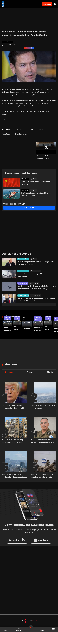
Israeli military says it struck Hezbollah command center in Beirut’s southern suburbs (42, 441)
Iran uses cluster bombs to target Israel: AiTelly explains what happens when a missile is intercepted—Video (27, 329)
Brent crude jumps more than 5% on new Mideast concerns (37, 194)
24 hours (9, 372)
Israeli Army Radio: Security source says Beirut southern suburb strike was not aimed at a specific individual (14, 441)
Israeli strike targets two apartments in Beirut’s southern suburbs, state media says (14, 476)
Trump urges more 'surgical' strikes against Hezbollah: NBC (14, 407)
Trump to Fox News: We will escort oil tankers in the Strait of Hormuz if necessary (36, 299)
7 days (30, 372)
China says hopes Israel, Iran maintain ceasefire (35, 183)
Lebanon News (22, 283)
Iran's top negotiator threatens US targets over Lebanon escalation (35, 263)
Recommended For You (21, 173)
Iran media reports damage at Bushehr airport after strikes (35, 275)
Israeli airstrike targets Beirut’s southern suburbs (43, 407)
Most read (11, 364)
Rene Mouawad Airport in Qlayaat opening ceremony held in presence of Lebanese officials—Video (8, 329)
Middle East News (23, 259)
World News (24, 179)
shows (42, 629)
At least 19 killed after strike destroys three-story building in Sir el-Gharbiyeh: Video (38, 329)
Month (50, 372)
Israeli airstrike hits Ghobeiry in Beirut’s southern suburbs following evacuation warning (36, 287)
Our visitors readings (16, 253)
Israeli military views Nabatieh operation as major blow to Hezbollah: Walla (42, 476)
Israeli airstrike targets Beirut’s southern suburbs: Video (48, 328)
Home (6, 629)
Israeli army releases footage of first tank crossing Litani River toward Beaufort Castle (17, 328)
